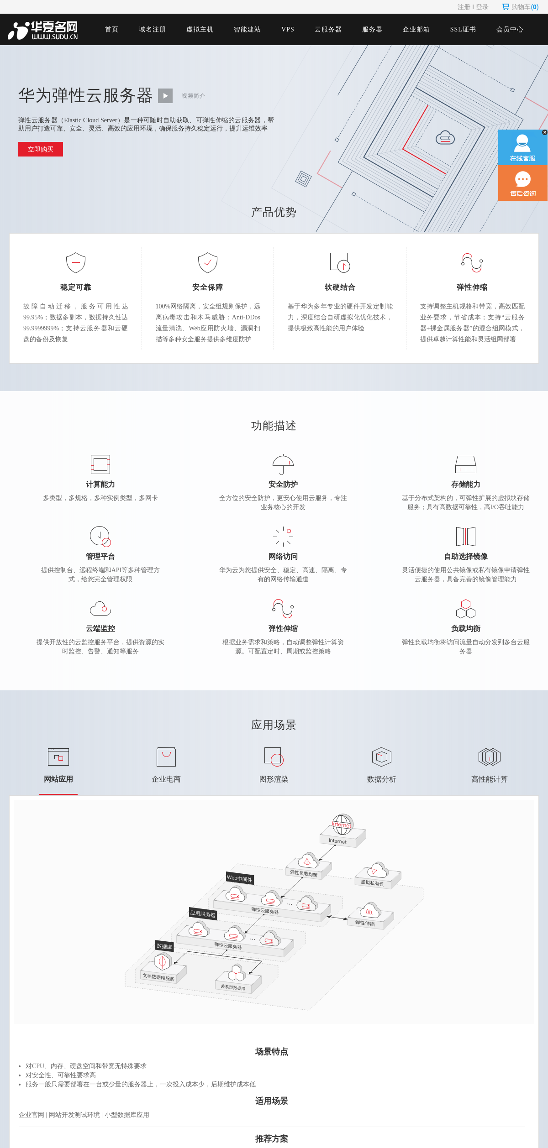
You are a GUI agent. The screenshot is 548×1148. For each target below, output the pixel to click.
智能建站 (247, 29)
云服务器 (328, 29)
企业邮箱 (416, 29)
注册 (464, 6)
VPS (288, 29)
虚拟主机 (200, 29)
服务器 (372, 29)
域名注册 (152, 29)
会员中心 (510, 29)
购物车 (520, 6)
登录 (482, 6)
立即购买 (40, 149)
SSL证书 (463, 29)
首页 (112, 29)
